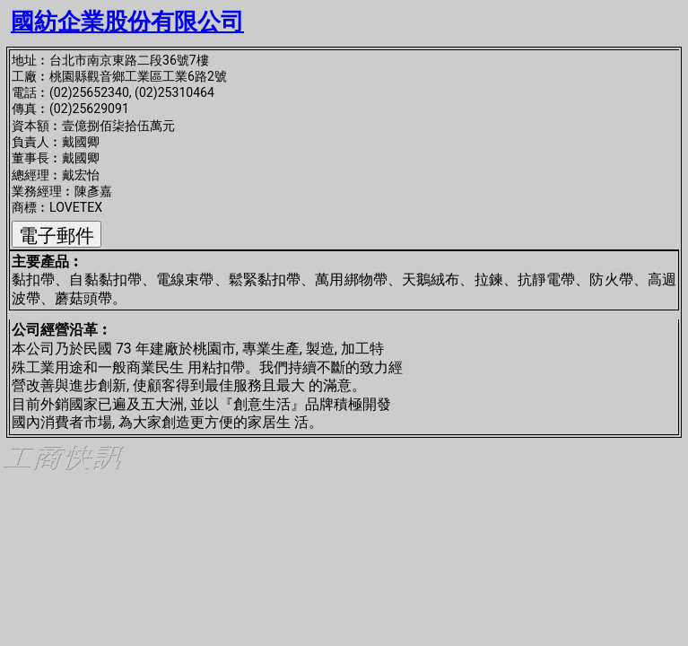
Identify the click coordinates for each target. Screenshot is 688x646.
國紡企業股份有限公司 (127, 21)
